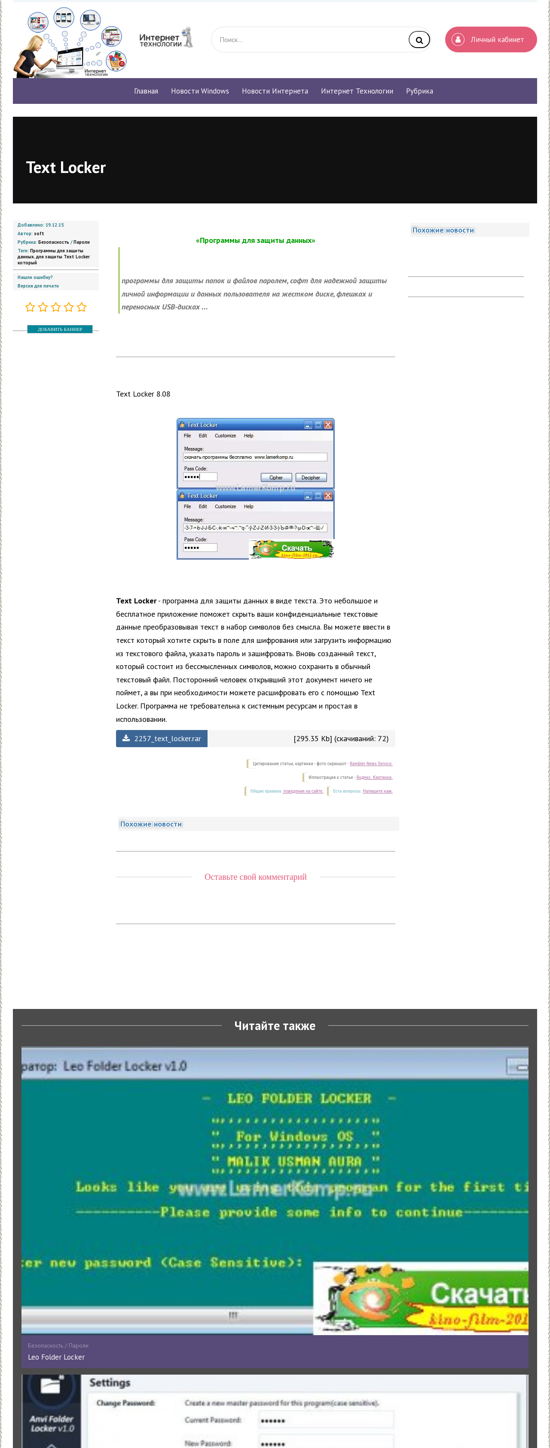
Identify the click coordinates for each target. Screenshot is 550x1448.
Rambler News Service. (371, 763)
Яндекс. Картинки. (374, 777)
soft (39, 233)
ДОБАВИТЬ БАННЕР (60, 329)
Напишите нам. (378, 791)
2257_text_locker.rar (161, 738)
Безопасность (53, 242)
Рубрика (419, 91)
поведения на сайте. (303, 791)
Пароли (81, 242)
